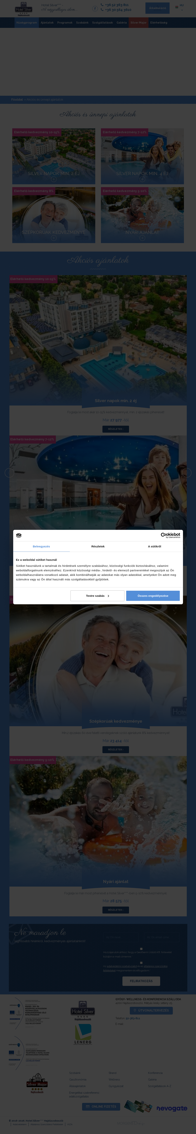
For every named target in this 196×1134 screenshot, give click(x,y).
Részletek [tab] (98, 546)
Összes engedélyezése (153, 595)
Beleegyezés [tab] (41, 546)
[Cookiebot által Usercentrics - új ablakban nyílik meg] (163, 535)
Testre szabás (97, 595)
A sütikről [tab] (154, 546)
